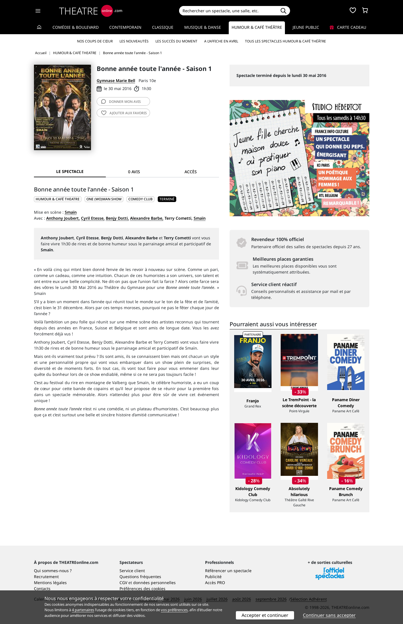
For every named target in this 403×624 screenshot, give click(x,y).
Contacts (42, 588)
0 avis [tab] (134, 171)
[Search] (228, 10)
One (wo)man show (103, 199)
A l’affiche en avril (221, 41)
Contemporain (125, 27)
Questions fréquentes (140, 576)
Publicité (213, 576)
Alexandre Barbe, (146, 218)
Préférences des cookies (142, 588)
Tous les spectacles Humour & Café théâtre (285, 41)
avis (121, 101)
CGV (123, 582)
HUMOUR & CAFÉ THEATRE (58, 199)
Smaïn (71, 212)
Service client (132, 570)
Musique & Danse (202, 27)
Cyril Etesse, (93, 218)
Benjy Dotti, (117, 218)
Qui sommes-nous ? (53, 570)
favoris (124, 113)
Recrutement (46, 576)
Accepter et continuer (265, 615)
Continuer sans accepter (329, 615)
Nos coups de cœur (95, 41)
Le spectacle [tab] (70, 171)
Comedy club (140, 199)
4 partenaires (83, 609)
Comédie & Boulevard (75, 27)
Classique (162, 27)
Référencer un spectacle (228, 570)
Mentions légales (50, 582)
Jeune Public (306, 27)
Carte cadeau (348, 27)
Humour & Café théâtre (257, 27)
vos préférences (174, 609)
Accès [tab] (191, 171)
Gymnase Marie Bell (116, 80)
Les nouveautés (134, 41)
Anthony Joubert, (63, 218)
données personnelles (154, 582)
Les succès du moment (176, 41)
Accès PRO (215, 582)
